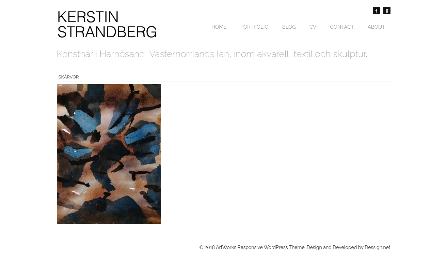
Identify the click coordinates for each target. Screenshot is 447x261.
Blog (289, 27)
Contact (342, 27)
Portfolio (254, 27)
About (376, 27)
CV (312, 27)
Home (219, 27)
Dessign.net (377, 247)
